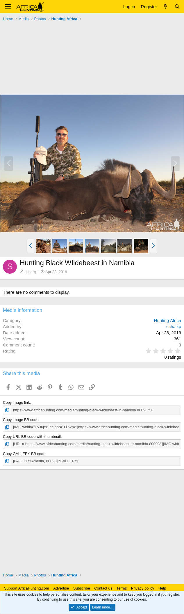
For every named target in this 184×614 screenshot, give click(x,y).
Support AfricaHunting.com (26, 588)
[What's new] (165, 6)
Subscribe (81, 588)
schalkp (31, 272)
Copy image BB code (20, 419)
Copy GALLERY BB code (24, 454)
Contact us (103, 588)
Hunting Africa (167, 320)
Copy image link (16, 402)
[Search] (177, 6)
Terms (122, 588)
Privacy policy (142, 588)
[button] (8, 7)
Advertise (61, 588)
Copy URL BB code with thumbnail (32, 436)
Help (162, 588)
